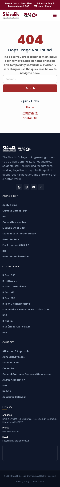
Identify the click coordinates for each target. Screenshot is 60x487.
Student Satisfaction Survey (19, 233)
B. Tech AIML (9, 280)
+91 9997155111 (30, 429)
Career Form (9, 368)
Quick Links (26, 3)
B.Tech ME (8, 292)
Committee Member (14, 222)
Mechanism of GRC (13, 228)
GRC (5, 216)
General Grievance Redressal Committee (26, 374)
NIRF (4, 385)
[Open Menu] (55, 15)
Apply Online (9, 205)
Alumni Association (13, 379)
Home (30, 107)
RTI (4, 250)
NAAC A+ (7, 391)
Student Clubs (10, 362)
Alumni (48, 6)
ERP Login (38, 6)
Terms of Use (38, 481)
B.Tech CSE (8, 275)
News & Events (11, 3)
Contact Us (30, 118)
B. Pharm (7, 321)
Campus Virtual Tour (14, 210)
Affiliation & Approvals (15, 351)
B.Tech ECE (8, 298)
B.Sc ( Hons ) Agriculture (16, 326)
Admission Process (13, 356)
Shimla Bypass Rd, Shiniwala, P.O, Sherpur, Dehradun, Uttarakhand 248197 (30, 419)
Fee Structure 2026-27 (15, 245)
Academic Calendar (14, 397)
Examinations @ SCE (18, 6)
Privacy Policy (22, 481)
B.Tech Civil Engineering (16, 303)
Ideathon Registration (15, 256)
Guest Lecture (10, 239)
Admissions (30, 113)
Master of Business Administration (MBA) (26, 309)
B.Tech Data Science (14, 286)
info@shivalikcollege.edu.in (30, 439)
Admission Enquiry (46, 3)
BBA (4, 332)
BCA (4, 315)
